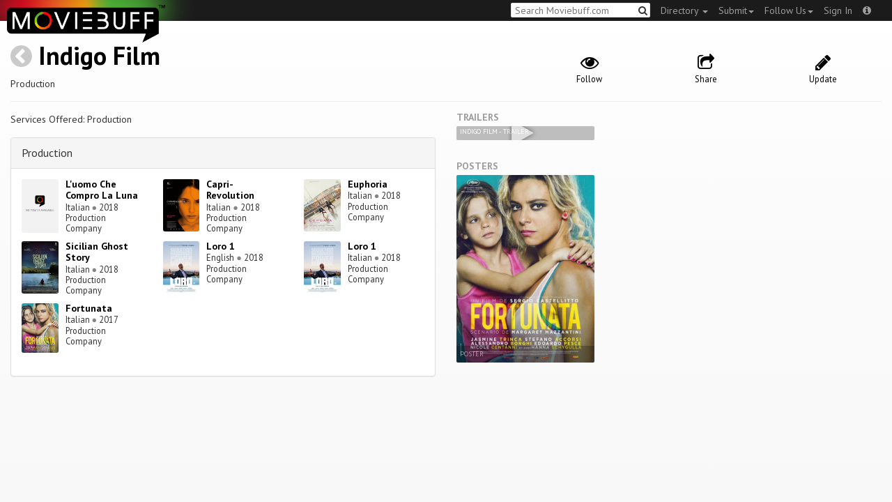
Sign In (838, 10)
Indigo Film (99, 55)
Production (47, 153)
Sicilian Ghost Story (97, 252)
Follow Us (788, 10)
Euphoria (367, 184)
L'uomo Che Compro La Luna (102, 190)
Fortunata (89, 308)
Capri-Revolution (230, 190)
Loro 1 (220, 246)
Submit (736, 10)
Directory (684, 10)
